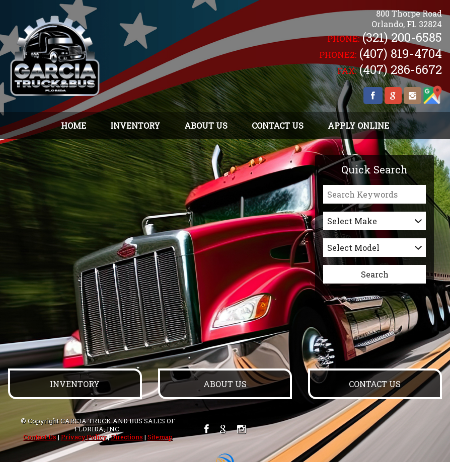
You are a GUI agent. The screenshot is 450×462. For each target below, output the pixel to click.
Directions (127, 437)
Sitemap (160, 437)
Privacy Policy (83, 437)
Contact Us (39, 437)
